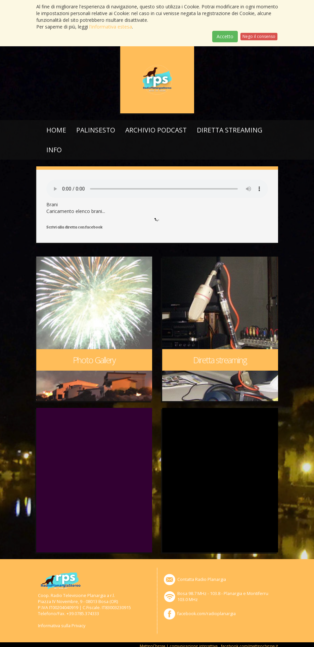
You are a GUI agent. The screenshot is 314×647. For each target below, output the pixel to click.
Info (54, 149)
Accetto (225, 36)
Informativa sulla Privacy (61, 626)
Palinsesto (95, 129)
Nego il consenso (258, 36)
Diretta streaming (229, 129)
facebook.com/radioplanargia (206, 613)
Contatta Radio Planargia (201, 579)
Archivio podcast (156, 129)
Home (56, 129)
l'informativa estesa (110, 26)
